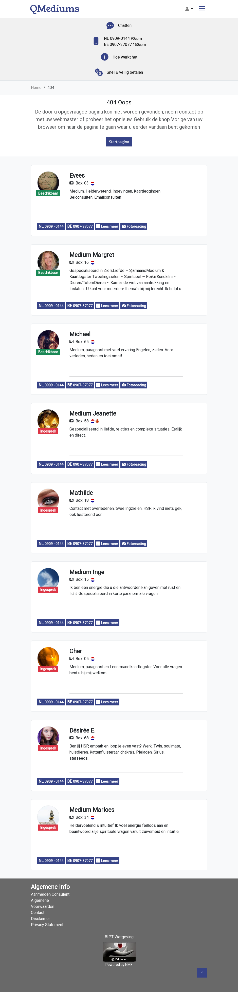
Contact (37, 912)
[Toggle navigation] (202, 9)
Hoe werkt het (125, 57)
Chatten (125, 25)
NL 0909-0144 (123, 38)
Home (36, 87)
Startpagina (119, 141)
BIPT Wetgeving (119, 936)
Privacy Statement (47, 924)
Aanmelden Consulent (50, 894)
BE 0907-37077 (125, 44)
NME (129, 965)
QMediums (54, 8)
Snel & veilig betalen (125, 72)
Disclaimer (40, 918)
